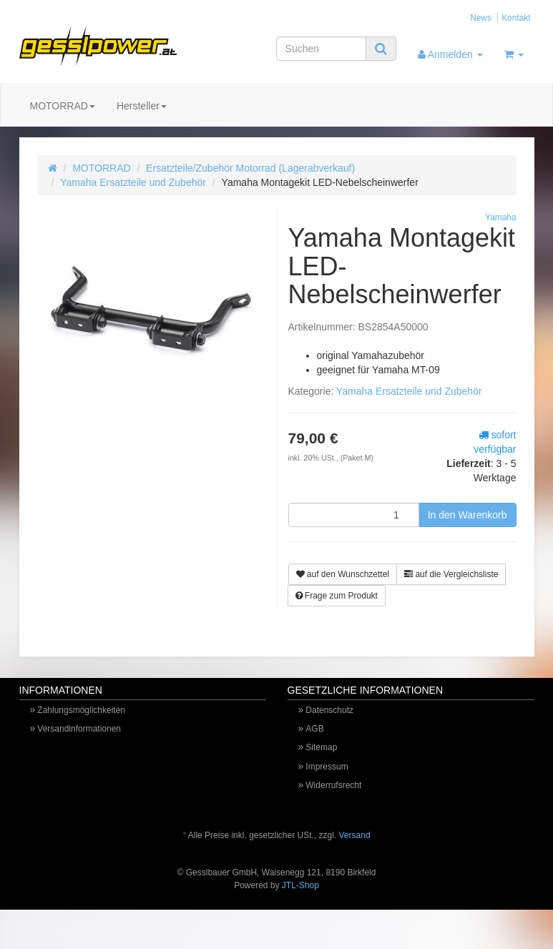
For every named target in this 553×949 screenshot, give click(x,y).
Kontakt (515, 18)
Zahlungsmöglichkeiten (81, 710)
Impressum (326, 767)
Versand (355, 835)
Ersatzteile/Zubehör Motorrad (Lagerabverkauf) (250, 168)
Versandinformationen (79, 729)
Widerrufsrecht (333, 785)
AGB (314, 729)
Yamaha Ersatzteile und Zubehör (133, 182)
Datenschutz (329, 710)
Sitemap (321, 747)
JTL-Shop (300, 885)
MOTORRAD (62, 106)
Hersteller (142, 106)
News (480, 18)
